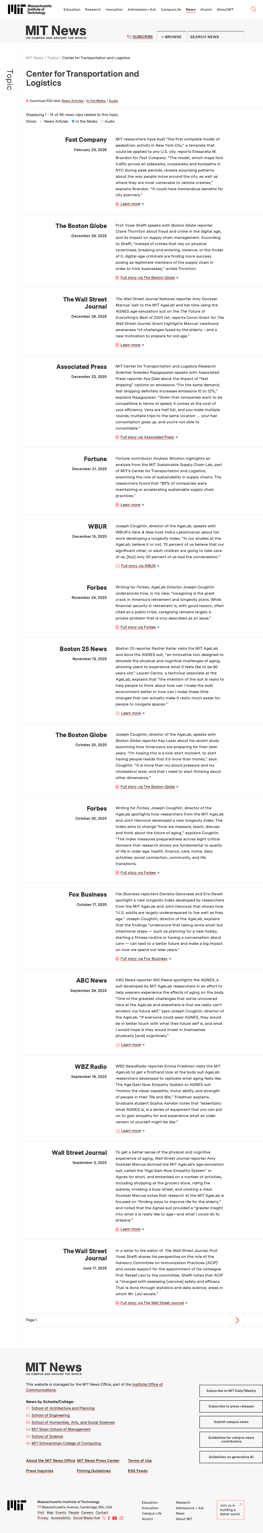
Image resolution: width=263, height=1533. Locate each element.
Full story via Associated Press (147, 437)
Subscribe (143, 37)
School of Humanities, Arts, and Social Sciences (73, 1422)
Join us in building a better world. (230, 1509)
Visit (40, 1513)
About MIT (225, 9)
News (190, 9)
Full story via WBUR (138, 566)
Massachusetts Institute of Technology (68, 1502)
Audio (113, 101)
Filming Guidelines (94, 1471)
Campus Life (171, 9)
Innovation (114, 9)
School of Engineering (51, 1415)
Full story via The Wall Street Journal (152, 1303)
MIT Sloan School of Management (61, 1429)
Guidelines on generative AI (231, 1457)
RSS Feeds (138, 1471)
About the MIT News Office (50, 1460)
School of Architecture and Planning (63, 1408)
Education (72, 9)
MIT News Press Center (98, 1460)
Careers (87, 1513)
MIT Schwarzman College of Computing (66, 1443)
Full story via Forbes (138, 627)
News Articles (72, 101)
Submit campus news (231, 1422)
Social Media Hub (86, 1518)
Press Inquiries (39, 1471)
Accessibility (61, 1518)
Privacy (43, 1518)
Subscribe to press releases (231, 1406)
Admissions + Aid (142, 9)
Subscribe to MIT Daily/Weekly (231, 1391)
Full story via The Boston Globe (147, 277)
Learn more (130, 204)
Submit (238, 37)
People (73, 1513)
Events (61, 1513)
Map (50, 1513)
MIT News (34, 58)
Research (93, 9)
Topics (52, 58)
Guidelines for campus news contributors (231, 1439)
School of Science (47, 1436)
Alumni (206, 9)
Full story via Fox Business (143, 958)
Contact (102, 1513)
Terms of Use (140, 1460)
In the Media (96, 101)
